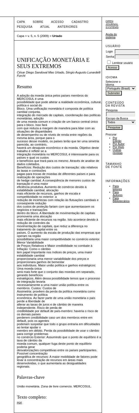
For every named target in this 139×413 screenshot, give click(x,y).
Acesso (57, 21)
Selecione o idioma (113, 83)
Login (109, 51)
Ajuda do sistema (111, 36)
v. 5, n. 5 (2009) (38, 36)
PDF (19, 402)
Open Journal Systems (112, 24)
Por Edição (117, 140)
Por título (118, 147)
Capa (21, 21)
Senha (110, 56)
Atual (45, 26)
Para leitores (117, 188)
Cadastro (79, 21)
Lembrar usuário (122, 62)
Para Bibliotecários (121, 200)
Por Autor (119, 144)
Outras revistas (118, 152)
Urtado (57, 36)
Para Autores (118, 194)
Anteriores (68, 26)
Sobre (38, 21)
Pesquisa (24, 26)
